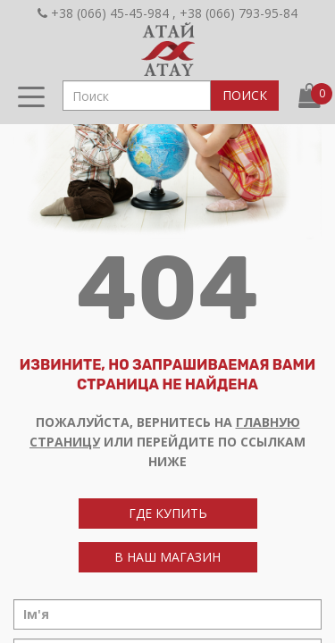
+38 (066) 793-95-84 (238, 12)
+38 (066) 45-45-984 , (107, 12)
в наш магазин (167, 556)
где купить (168, 513)
